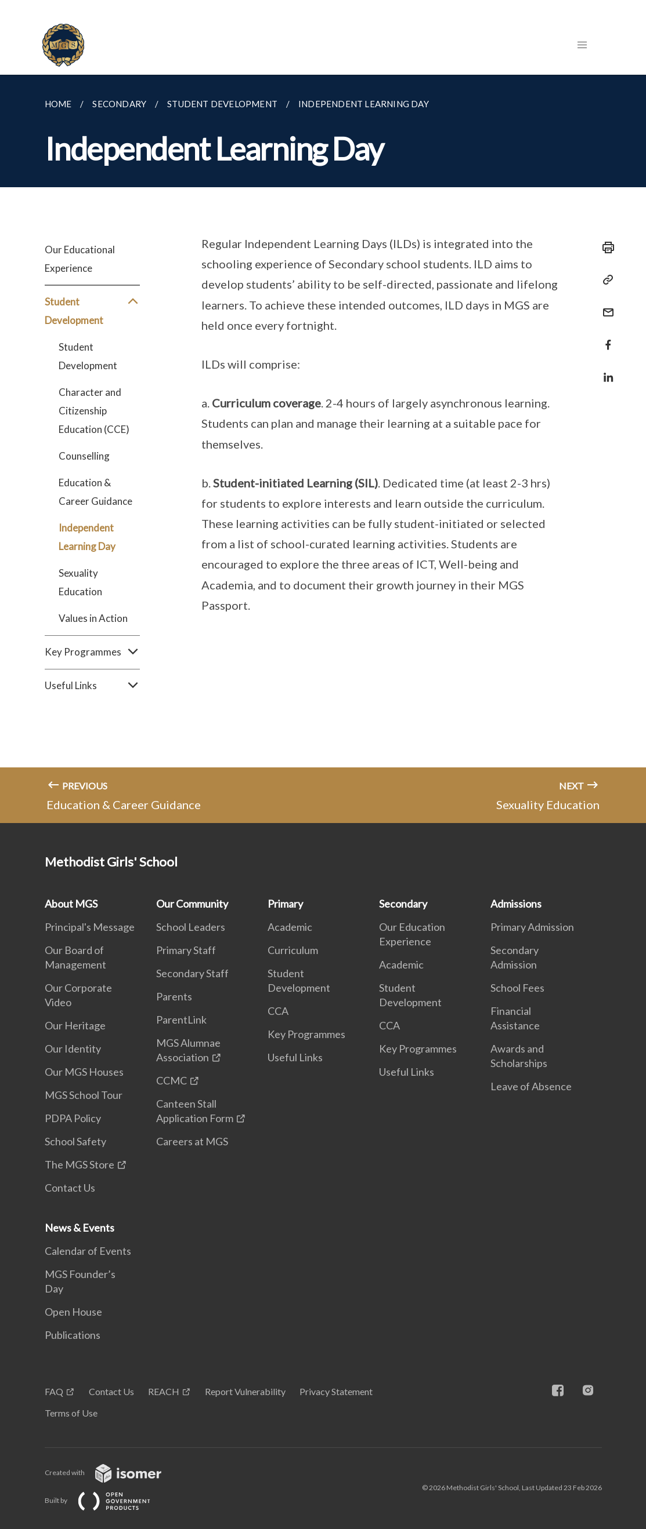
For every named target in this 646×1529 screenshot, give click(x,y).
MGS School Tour (83, 1094)
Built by (107, 1500)
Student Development (92, 311)
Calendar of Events (88, 1250)
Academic (290, 926)
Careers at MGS (192, 1141)
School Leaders (190, 926)
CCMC (171, 1080)
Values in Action (93, 618)
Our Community (192, 903)
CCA (278, 1010)
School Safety (75, 1141)
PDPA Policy (73, 1118)
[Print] (605, 247)
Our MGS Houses (84, 1071)
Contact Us (70, 1187)
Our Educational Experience (80, 258)
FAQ (54, 1391)
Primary (285, 903)
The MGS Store (79, 1164)
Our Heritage (75, 1025)
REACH (163, 1391)
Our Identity (73, 1048)
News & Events (79, 1227)
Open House (73, 1311)
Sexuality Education (80, 582)
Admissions (516, 903)
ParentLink (181, 1019)
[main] (323, 449)
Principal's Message (90, 926)
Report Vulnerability (245, 1391)
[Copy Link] (605, 280)
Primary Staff (186, 950)
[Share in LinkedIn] (605, 370)
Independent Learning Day (87, 537)
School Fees (517, 987)
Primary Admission (532, 926)
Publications (72, 1334)
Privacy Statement (336, 1391)
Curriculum (293, 950)
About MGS (71, 903)
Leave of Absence (531, 1086)
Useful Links (92, 685)
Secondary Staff (192, 973)
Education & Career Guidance (95, 491)
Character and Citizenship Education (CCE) (94, 410)
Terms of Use (71, 1412)
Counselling (84, 456)
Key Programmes (92, 652)
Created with (112, 1472)
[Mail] (605, 305)
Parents (174, 996)
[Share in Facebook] (605, 337)
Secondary (403, 903)
